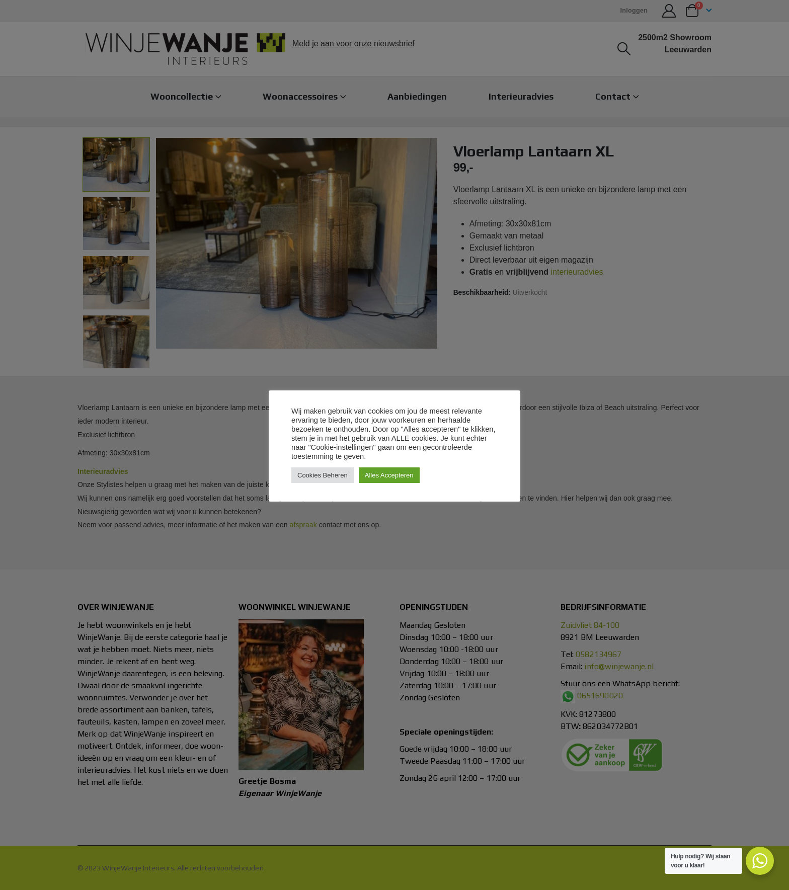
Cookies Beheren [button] (322, 475)
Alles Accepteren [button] (389, 475)
